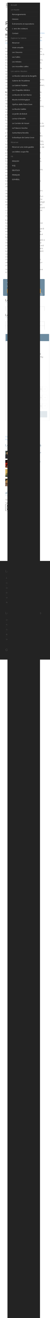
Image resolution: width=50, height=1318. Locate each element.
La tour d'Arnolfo (19, 118)
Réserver (16, 43)
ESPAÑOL (16, 179)
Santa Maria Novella (20, 133)
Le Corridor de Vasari (20, 123)
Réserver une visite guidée (23, 147)
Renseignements (19, 14)
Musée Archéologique (21, 99)
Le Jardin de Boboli (19, 114)
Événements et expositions (23, 24)
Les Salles (16, 57)
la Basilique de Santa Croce (23, 137)
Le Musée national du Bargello (24, 76)
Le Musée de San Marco (22, 95)
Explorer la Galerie (18, 38)
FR (12, 156)
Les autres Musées (19, 71)
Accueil (14, 5)
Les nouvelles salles (20, 66)
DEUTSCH (16, 170)
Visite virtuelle (17, 47)
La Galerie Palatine (19, 85)
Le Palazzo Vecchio (20, 128)
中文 (14, 165)
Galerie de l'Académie (21, 80)
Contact (15, 33)
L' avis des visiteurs (20, 28)
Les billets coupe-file (20, 151)
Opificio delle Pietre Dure (22, 104)
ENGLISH (15, 161)
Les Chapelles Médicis (21, 90)
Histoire (15, 19)
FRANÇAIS (16, 175)
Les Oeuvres (17, 52)
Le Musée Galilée (19, 109)
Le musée (15, 9)
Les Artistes (16, 62)
